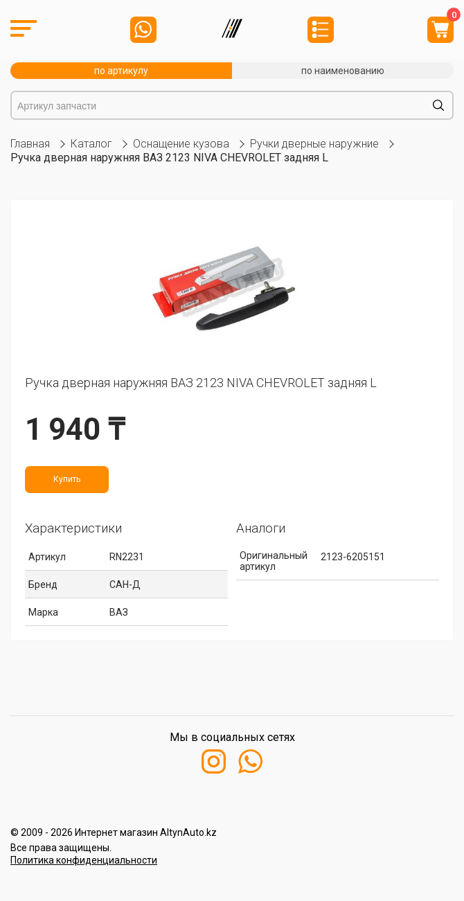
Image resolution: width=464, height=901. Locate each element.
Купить (66, 479)
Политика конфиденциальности (83, 860)
